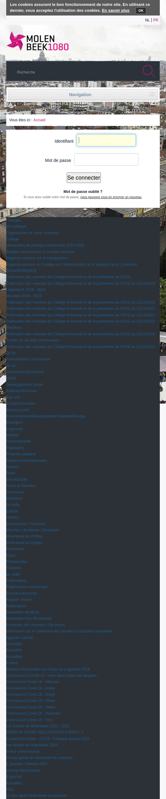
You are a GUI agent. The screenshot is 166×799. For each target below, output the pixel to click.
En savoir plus (115, 10)
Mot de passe (58, 160)
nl (147, 20)
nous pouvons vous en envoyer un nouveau (110, 197)
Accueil (39, 120)
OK (141, 10)
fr (155, 20)
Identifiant (64, 141)
